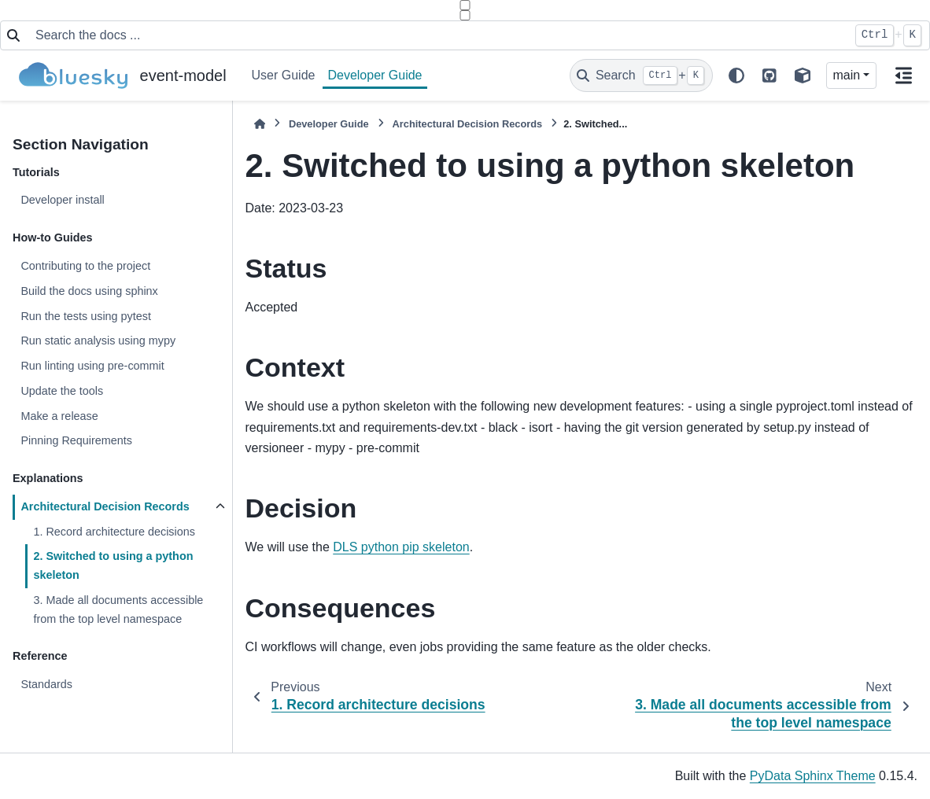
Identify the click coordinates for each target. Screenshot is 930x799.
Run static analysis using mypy (97, 340)
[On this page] (903, 75)
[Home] (259, 124)
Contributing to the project (85, 266)
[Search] (641, 75)
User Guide (284, 75)
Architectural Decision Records (104, 506)
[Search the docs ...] (437, 35)
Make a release (59, 416)
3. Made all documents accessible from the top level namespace (118, 609)
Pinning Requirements (76, 440)
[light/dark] (736, 75)
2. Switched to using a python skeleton (113, 565)
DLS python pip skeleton (401, 547)
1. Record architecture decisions (114, 531)
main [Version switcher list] (847, 75)
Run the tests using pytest (85, 316)
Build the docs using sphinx (88, 291)
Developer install (62, 199)
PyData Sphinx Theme (813, 775)
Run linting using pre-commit (92, 365)
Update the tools (61, 391)
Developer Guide (374, 75)
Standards (46, 684)
